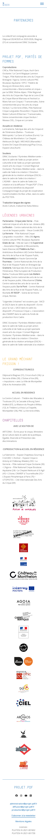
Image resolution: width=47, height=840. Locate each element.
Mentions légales (23, 821)
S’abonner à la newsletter (23, 815)
